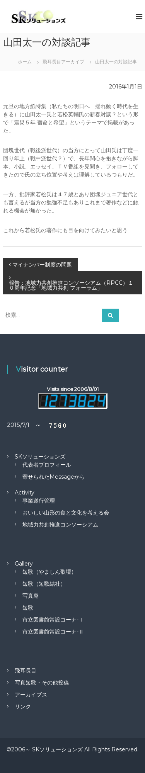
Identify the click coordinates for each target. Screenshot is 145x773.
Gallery (24, 563)
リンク (23, 706)
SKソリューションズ (40, 456)
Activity (24, 492)
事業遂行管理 (38, 500)
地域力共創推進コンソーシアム (60, 524)
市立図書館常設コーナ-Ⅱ (53, 631)
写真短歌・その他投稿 (42, 682)
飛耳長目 (25, 670)
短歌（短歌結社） (44, 583)
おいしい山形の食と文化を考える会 (65, 512)
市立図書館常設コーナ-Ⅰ (53, 619)
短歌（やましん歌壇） (49, 571)
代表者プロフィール (46, 464)
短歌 (27, 607)
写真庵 (30, 595)
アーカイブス (31, 694)
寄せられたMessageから (53, 476)
